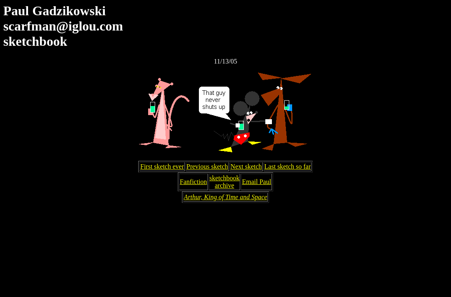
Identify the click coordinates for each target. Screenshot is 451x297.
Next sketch (246, 166)
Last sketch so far (287, 166)
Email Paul (256, 181)
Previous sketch (207, 166)
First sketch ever (162, 166)
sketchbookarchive (225, 181)
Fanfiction (193, 181)
